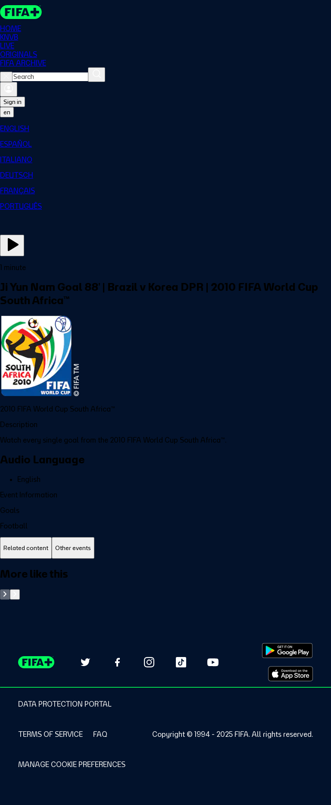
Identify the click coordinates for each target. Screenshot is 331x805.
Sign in (12, 102)
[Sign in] (8, 89)
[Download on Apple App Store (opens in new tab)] (290, 673)
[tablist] (165, 548)
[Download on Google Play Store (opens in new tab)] (287, 650)
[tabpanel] (165, 583)
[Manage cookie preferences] (71, 764)
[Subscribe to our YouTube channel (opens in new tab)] (212, 662)
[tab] (26, 548)
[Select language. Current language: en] (7, 112)
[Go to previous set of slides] (5, 594)
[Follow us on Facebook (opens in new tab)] (117, 662)
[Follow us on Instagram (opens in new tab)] (149, 662)
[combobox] (50, 76)
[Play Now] (12, 245)
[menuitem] (165, 128)
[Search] (96, 74)
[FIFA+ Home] (21, 12)
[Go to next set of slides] (15, 594)
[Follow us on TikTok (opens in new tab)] (181, 662)
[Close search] (6, 77)
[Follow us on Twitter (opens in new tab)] (85, 662)
